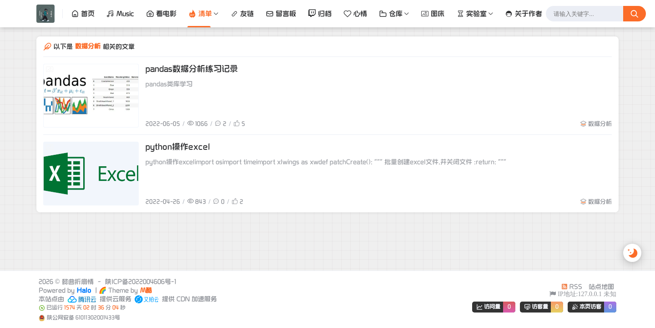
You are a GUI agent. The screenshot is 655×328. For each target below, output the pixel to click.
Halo (84, 290)
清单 (200, 13)
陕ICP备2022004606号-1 (140, 282)
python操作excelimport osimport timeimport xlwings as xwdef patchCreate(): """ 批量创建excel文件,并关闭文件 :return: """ (326, 162)
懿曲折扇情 (78, 282)
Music (120, 13)
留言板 (281, 13)
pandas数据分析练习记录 (192, 69)
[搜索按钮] (634, 13)
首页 (83, 13)
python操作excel (178, 147)
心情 (355, 13)
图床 (432, 13)
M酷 (146, 290)
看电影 (161, 13)
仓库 (391, 13)
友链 (242, 13)
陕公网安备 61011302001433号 (83, 317)
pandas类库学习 (169, 84)
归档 (320, 14)
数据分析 (600, 124)
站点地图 (601, 287)
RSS (571, 287)
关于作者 (523, 13)
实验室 (471, 13)
